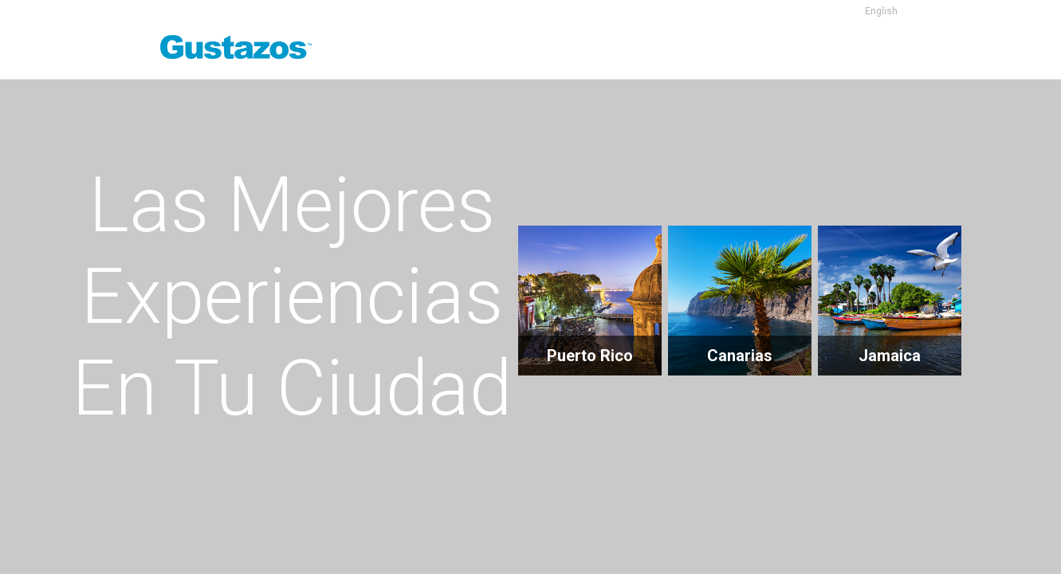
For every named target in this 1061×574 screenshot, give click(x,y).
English (881, 11)
